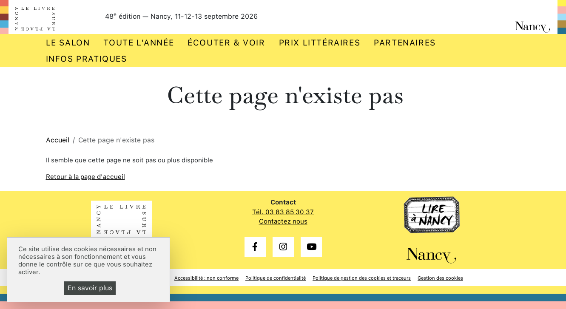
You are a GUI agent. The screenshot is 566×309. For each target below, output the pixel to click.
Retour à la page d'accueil (85, 177)
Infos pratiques (86, 59)
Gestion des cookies (440, 278)
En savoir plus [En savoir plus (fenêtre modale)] (90, 288)
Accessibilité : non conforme (206, 278)
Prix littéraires (320, 43)
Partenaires (405, 43)
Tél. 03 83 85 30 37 (283, 212)
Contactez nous (283, 221)
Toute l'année (138, 43)
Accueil (57, 140)
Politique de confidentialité (275, 278)
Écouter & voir (226, 43)
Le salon (68, 43)
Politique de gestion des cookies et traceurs (362, 278)
